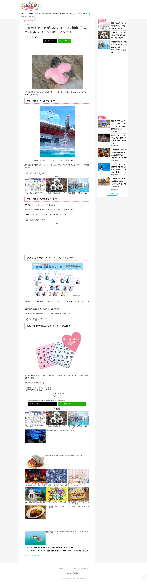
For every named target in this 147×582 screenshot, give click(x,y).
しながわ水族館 (30, 21)
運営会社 (61, 568)
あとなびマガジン (73, 573)
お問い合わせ (84, 568)
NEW (31, 13)
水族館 (37, 555)
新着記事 (30, 16)
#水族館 (27, 24)
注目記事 (23, 16)
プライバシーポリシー (72, 568)
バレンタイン (30, 555)
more (112, 193)
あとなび (38, 37)
